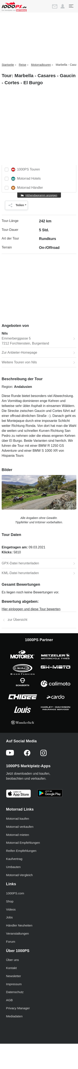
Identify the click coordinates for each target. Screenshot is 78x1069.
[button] (62, 6)
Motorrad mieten (17, 834)
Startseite (8, 64)
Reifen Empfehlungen (21, 850)
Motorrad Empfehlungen (23, 842)
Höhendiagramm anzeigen (41, 195)
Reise (22, 64)
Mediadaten (14, 1016)
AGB (9, 1000)
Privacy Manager (18, 1008)
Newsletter (13, 976)
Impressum (14, 984)
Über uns (12, 960)
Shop (9, 901)
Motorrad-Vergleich (19, 875)
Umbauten (13, 867)
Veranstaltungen (17, 933)
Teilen (15, 205)
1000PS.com (15, 893)
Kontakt (11, 968)
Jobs (9, 917)
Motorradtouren (41, 64)
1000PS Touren (25, 170)
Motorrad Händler (27, 188)
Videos (11, 909)
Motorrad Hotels (26, 179)
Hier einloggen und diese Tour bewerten (31, 609)
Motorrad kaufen (17, 818)
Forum (10, 941)
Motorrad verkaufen (19, 826)
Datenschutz (15, 992)
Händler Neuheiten (19, 925)
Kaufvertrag (14, 859)
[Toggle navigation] (71, 6)
